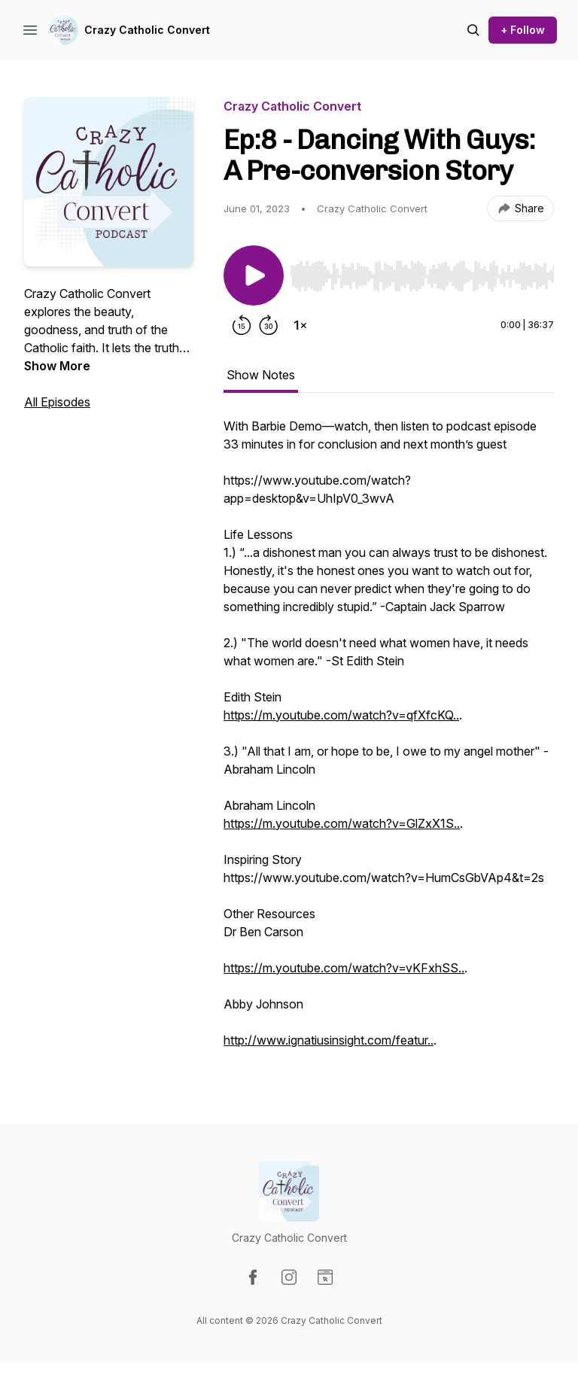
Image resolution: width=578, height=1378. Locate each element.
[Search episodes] (473, 30)
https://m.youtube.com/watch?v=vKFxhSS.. (344, 967)
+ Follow (522, 29)
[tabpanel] (389, 740)
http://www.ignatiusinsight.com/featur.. (329, 1040)
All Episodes (57, 401)
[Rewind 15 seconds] (241, 325)
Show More (57, 365)
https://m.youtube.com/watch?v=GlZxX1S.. (342, 823)
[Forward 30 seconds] (268, 325)
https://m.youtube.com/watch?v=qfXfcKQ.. (341, 714)
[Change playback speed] (300, 325)
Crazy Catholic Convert (147, 29)
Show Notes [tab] (261, 374)
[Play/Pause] (254, 275)
